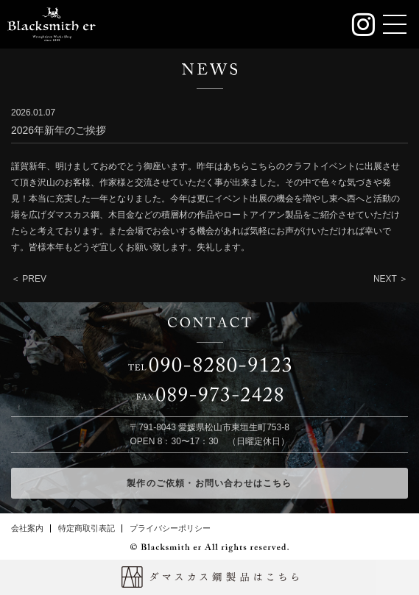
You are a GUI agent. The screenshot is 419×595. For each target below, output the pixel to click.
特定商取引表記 (86, 528)
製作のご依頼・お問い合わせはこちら (209, 483)
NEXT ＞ (390, 279)
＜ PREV (28, 279)
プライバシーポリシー (170, 528)
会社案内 (27, 528)
